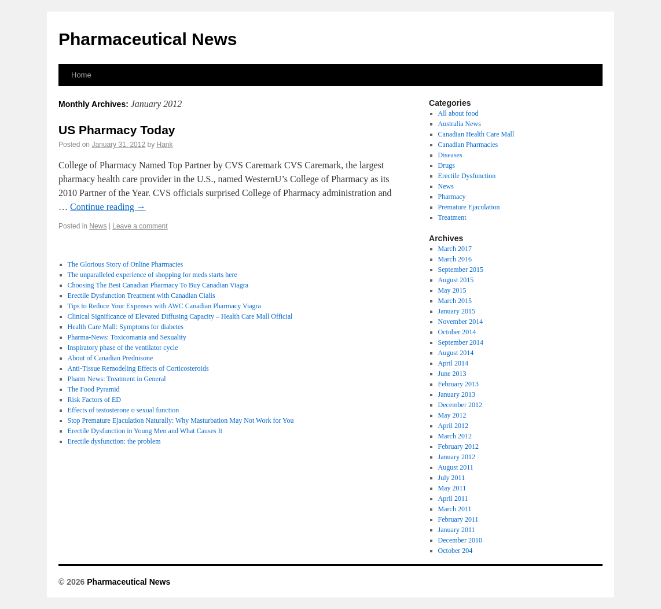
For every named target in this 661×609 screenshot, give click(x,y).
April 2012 (453, 426)
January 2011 (456, 530)
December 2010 (460, 540)
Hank (165, 145)
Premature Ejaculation (469, 207)
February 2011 (458, 519)
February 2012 (458, 446)
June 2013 (452, 374)
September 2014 (460, 342)
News (98, 226)
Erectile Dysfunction (467, 176)
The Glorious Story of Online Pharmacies (125, 264)
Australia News (459, 124)
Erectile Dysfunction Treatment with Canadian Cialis (141, 295)
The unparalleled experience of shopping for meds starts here (152, 275)
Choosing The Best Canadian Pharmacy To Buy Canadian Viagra (158, 285)
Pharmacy (452, 197)
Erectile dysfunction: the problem (114, 441)
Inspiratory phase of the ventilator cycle (123, 348)
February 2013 (458, 384)
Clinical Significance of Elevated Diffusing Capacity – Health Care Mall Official (180, 316)
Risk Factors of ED (94, 400)
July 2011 (451, 478)
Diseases (450, 155)
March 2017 (455, 249)
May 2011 (452, 488)
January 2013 (456, 394)
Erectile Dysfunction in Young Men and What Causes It (145, 431)
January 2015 (456, 311)
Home (81, 75)
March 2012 (455, 436)
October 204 (455, 551)
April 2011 (453, 498)
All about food (458, 113)
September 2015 (460, 269)
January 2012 (456, 457)
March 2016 (455, 259)
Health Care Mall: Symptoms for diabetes (125, 327)
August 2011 (455, 467)
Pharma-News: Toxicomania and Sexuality (127, 337)
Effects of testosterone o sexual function (123, 410)
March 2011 (455, 509)
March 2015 (455, 301)
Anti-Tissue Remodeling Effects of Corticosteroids (138, 368)
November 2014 (460, 322)
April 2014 (453, 363)
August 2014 (456, 353)
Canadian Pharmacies (468, 145)
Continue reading (108, 207)
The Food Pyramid (94, 389)
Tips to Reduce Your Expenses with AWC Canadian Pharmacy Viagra (164, 306)
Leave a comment (139, 226)
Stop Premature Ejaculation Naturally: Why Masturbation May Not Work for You (181, 420)
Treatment (452, 217)
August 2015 (456, 280)
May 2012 (452, 415)
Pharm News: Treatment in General (117, 379)
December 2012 (460, 405)
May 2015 (452, 290)
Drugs (446, 165)
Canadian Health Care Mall (476, 134)
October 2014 (457, 332)
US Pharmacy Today (116, 129)
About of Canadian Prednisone (110, 358)
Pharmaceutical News (147, 39)
